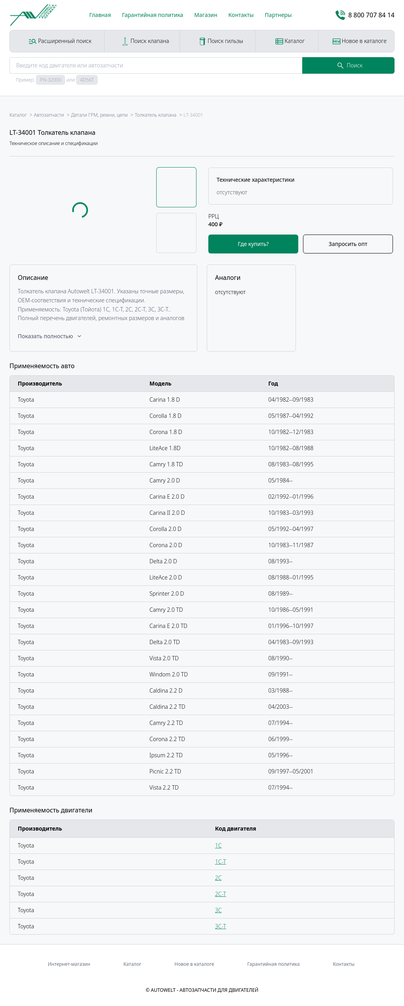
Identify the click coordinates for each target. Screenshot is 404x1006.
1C (218, 845)
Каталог (290, 41)
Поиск (350, 65)
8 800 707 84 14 (365, 15)
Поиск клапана (145, 41)
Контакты (241, 15)
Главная (100, 15)
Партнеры (278, 15)
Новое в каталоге (360, 41)
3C (218, 910)
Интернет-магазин (69, 964)
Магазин (205, 15)
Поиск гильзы (220, 41)
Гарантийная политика (152, 15)
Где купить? (253, 244)
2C (218, 877)
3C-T (220, 926)
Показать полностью (50, 336)
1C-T (220, 861)
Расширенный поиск (60, 41)
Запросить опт (348, 244)
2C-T (220, 894)
